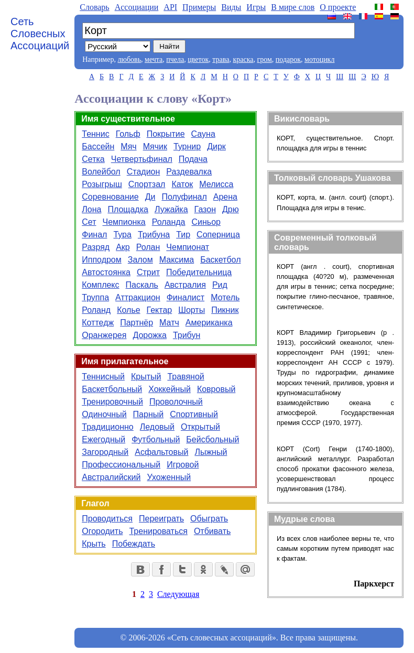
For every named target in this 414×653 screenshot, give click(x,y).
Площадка (127, 209)
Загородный (105, 452)
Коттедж (98, 322)
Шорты (191, 310)
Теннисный (103, 376)
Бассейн (98, 146)
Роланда (169, 221)
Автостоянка (106, 272)
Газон (205, 209)
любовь (129, 59)
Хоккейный (169, 389)
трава (220, 59)
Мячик (155, 146)
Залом (140, 259)
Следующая (178, 594)
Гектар (159, 310)
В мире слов (292, 7)
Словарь (94, 7)
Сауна (203, 133)
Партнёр (136, 322)
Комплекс (100, 284)
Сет (89, 221)
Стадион (143, 171)
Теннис (95, 133)
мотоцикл (319, 59)
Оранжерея (104, 335)
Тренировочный (112, 401)
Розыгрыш (102, 184)
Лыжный (210, 452)
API (170, 7)
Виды (231, 7)
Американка (209, 322)
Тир (183, 234)
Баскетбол (220, 259)
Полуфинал (183, 196)
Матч (169, 322)
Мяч (128, 146)
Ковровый (216, 389)
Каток (182, 184)
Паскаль (142, 284)
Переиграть (161, 518)
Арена (225, 196)
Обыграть (209, 518)
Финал (94, 234)
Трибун (186, 335)
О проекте (338, 7)
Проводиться (107, 518)
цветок (198, 59)
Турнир (187, 146)
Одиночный (104, 414)
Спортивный (194, 414)
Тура (122, 234)
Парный (148, 414)
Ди (150, 196)
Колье (128, 310)
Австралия (185, 284)
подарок (288, 59)
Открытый (200, 426)
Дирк (216, 146)
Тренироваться (158, 531)
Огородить (102, 531)
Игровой (183, 464)
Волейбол (101, 171)
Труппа (95, 297)
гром (264, 59)
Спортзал (147, 184)
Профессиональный (121, 464)
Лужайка (171, 209)
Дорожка (149, 335)
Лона (91, 209)
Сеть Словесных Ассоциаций (39, 33)
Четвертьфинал (141, 159)
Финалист (185, 297)
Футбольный (156, 439)
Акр (123, 247)
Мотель (225, 297)
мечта (153, 59)
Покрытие (166, 133)
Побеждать (133, 543)
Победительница (199, 272)
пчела (175, 59)
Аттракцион (137, 297)
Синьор (205, 221)
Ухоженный (169, 477)
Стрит (148, 272)
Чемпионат (187, 247)
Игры (256, 7)
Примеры (199, 7)
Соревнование (110, 196)
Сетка (93, 159)
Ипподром (102, 259)
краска (243, 59)
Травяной (185, 376)
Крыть (93, 543)
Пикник (224, 310)
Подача (193, 159)
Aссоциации (137, 7)
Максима (176, 259)
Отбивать (212, 531)
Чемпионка (124, 221)
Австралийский (111, 477)
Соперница (218, 234)
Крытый (146, 376)
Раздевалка (189, 171)
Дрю (230, 209)
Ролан (148, 247)
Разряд (96, 247)
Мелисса (216, 184)
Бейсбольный (212, 439)
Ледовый (157, 426)
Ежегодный (103, 439)
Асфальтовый (161, 452)
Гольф (128, 133)
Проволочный (176, 401)
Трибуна (154, 234)
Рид (219, 284)
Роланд (96, 310)
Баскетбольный (112, 389)
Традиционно (108, 426)
